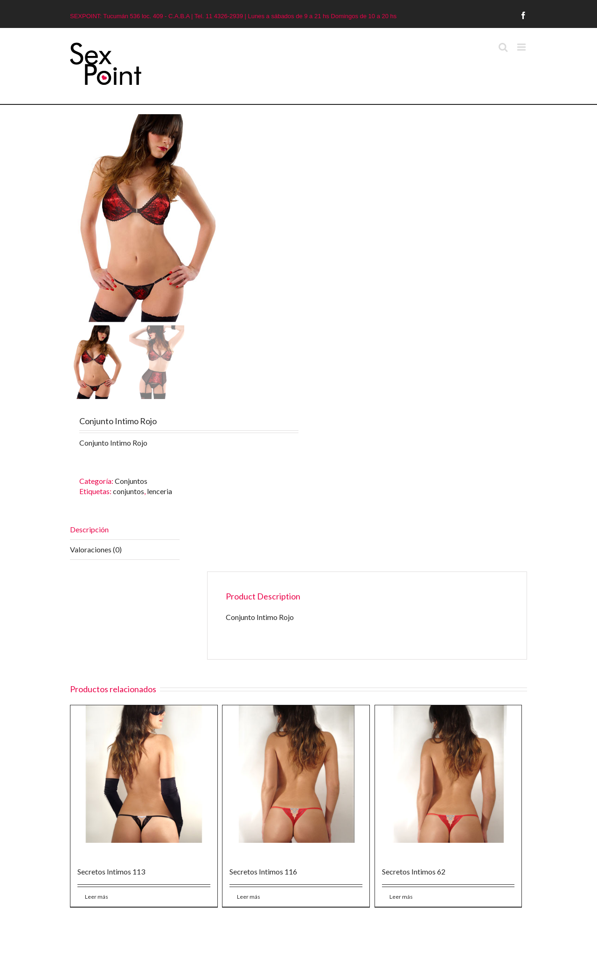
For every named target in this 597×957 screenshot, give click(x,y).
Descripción (89, 529)
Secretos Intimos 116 (263, 871)
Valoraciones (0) (96, 549)
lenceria (159, 491)
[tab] (125, 530)
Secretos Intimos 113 (111, 871)
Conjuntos (131, 480)
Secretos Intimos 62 (413, 871)
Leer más (96, 896)
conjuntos (128, 491)
